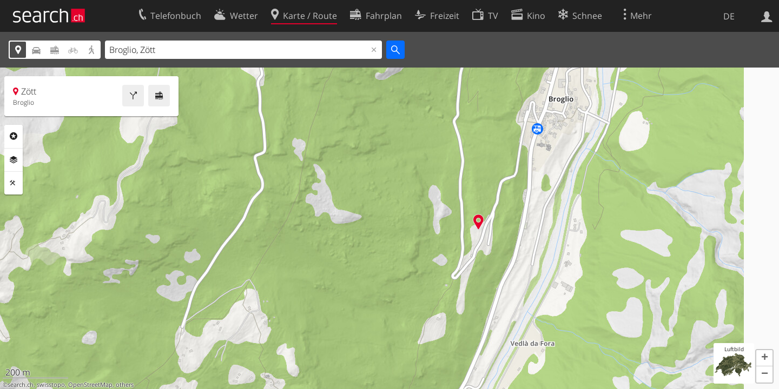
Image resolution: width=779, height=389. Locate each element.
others (125, 384)
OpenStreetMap (90, 384)
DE (729, 16)
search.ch (21, 384)
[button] (764, 358)
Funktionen (13, 183)
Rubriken (13, 136)
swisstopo (51, 384)
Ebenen (13, 160)
